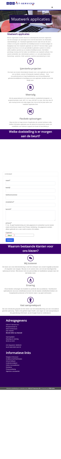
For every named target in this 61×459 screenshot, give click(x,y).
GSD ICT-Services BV (34, 388)
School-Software (10, 361)
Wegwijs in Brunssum (12, 357)
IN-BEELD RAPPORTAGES (14, 359)
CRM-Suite (51, 388)
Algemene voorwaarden (13, 371)
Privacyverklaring (11, 369)
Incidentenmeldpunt (11, 363)
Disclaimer (9, 367)
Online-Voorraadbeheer (12, 365)
